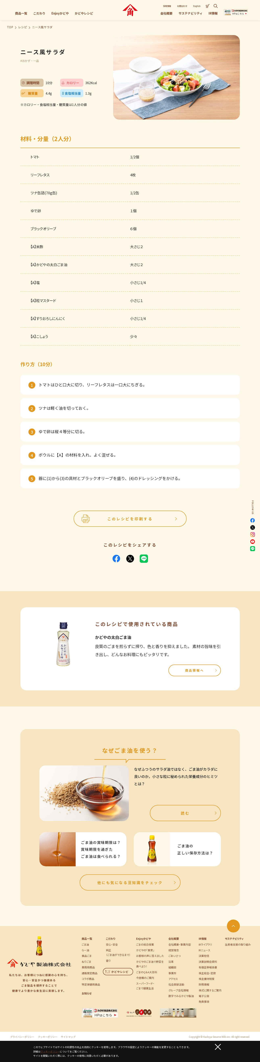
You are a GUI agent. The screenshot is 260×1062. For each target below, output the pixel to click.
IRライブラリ (205, 944)
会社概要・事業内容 (179, 944)
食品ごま (87, 956)
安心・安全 (112, 944)
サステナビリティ (234, 939)
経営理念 (173, 950)
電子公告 (204, 996)
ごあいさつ (174, 956)
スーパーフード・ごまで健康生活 (145, 986)
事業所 (172, 973)
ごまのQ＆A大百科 (146, 972)
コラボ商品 (88, 979)
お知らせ (87, 993)
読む (199, 813)
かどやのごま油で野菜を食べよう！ (150, 964)
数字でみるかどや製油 (181, 996)
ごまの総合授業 (145, 944)
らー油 (85, 950)
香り (108, 961)
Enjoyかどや (143, 939)
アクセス (173, 979)
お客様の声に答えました (150, 956)
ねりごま (86, 962)
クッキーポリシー (47, 1037)
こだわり (110, 939)
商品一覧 (87, 939)
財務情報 (204, 984)
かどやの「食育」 (145, 950)
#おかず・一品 (29, 61)
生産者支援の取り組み (238, 944)
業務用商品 (88, 967)
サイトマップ (68, 1037)
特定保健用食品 (91, 984)
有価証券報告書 (208, 967)
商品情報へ (201, 670)
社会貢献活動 (176, 984)
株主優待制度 (206, 979)
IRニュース (204, 950)
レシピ (22, 27)
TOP (10, 27)
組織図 (172, 967)
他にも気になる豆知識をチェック (137, 882)
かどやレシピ (116, 972)
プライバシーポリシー (22, 1037)
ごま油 (85, 944)
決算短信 (204, 956)
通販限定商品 (89, 973)
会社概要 (173, 939)
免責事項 (204, 1001)
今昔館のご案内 (145, 978)
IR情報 (203, 939)
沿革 (171, 962)
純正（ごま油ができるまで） (118, 952)
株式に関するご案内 (210, 990)
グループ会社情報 (178, 990)
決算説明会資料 (208, 962)
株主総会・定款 (207, 973)
